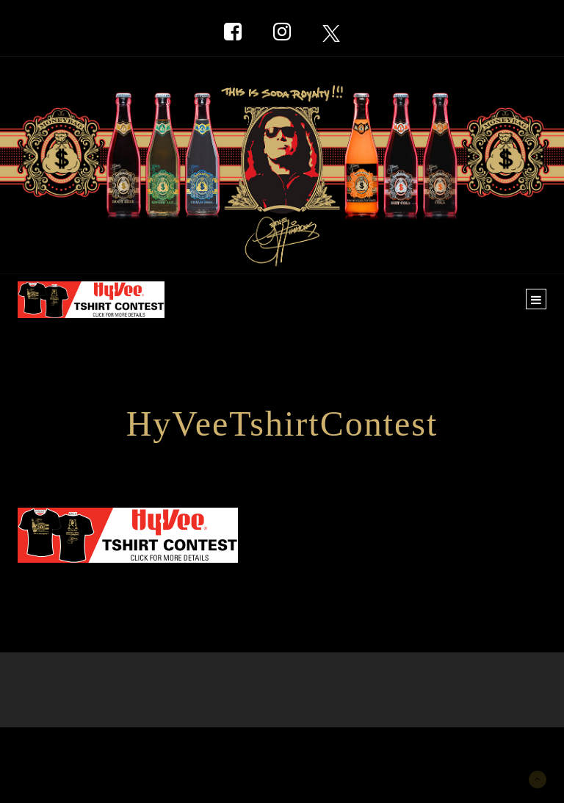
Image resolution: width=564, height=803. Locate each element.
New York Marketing (88, 749)
